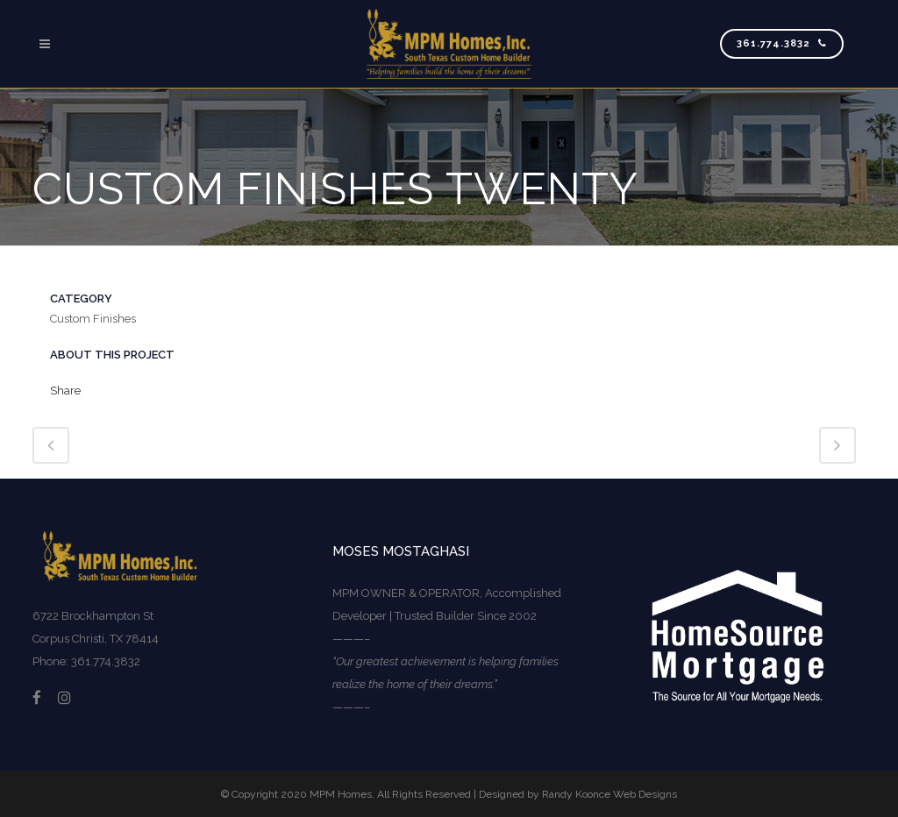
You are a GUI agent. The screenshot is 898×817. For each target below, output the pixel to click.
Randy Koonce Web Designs (609, 794)
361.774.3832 (782, 43)
